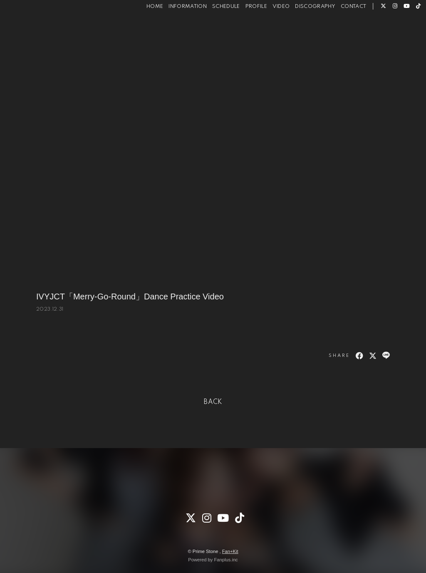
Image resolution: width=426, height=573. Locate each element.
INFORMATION (175, 32)
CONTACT (341, 32)
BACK (213, 402)
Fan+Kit (230, 551)
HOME (142, 32)
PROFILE (244, 32)
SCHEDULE (214, 32)
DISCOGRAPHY (303, 32)
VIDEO (268, 32)
